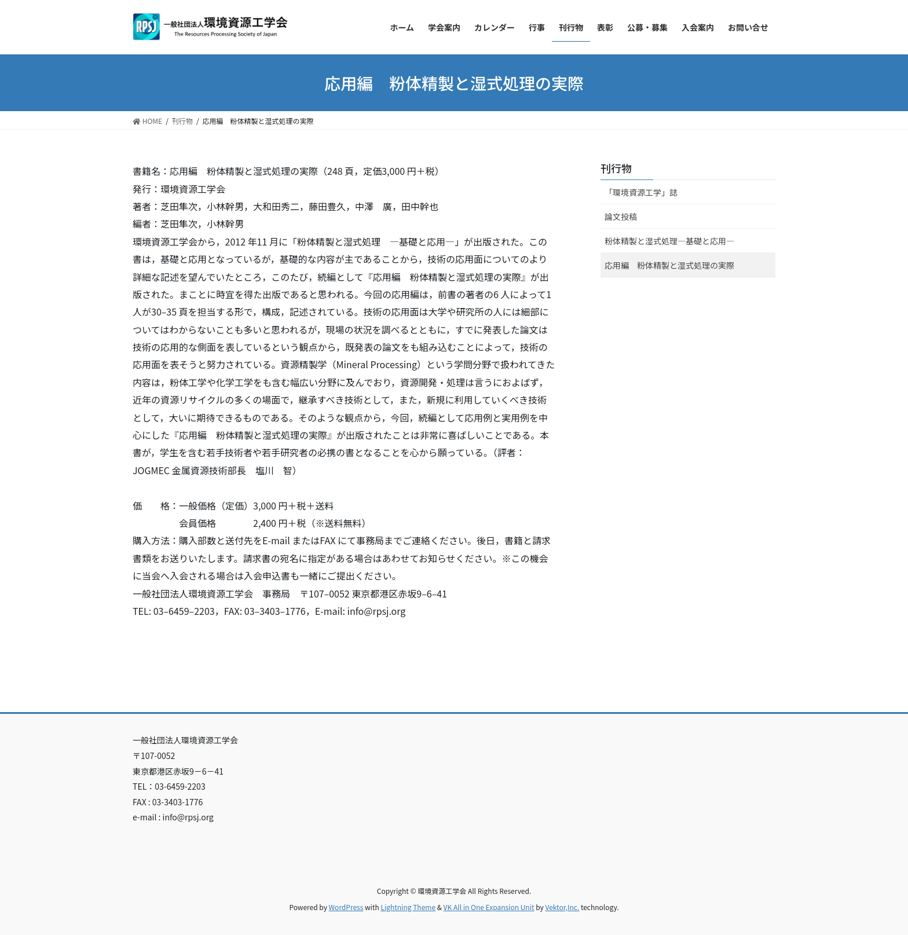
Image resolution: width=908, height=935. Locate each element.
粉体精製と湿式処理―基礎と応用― (669, 241)
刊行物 (616, 167)
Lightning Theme (407, 907)
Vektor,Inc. (562, 907)
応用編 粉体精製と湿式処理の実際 (669, 265)
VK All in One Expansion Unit (489, 907)
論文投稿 (621, 216)
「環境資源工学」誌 (641, 192)
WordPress (346, 907)
